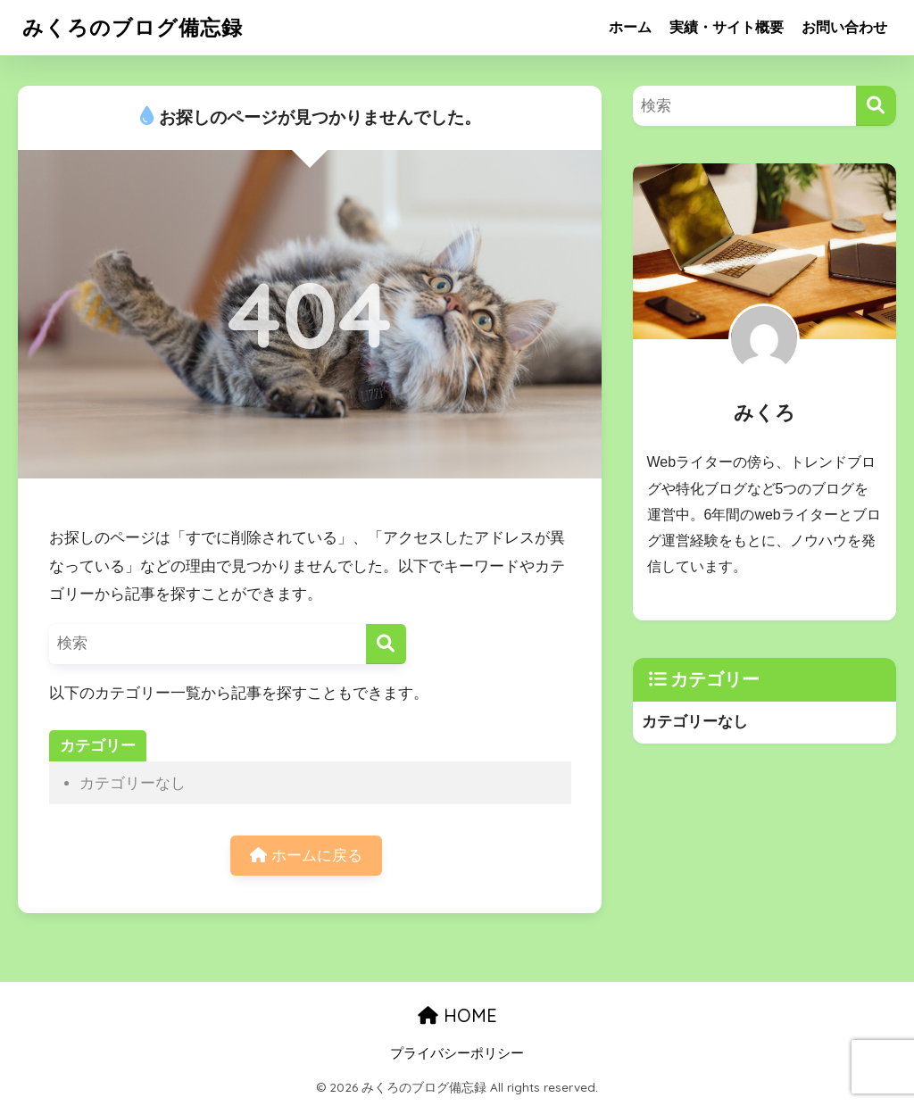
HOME (457, 1015)
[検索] (386, 644)
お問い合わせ (844, 27)
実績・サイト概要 (726, 27)
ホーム (630, 27)
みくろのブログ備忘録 (132, 27)
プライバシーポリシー (457, 1053)
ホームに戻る (306, 855)
